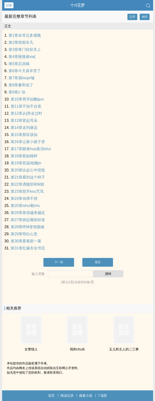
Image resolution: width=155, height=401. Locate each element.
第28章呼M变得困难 (27, 227)
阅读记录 (67, 395)
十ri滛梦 (77, 5)
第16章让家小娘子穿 (28, 142)
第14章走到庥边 (24, 128)
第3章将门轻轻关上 (24, 50)
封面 (9, 5)
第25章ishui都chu (25, 206)
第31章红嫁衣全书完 (28, 248)
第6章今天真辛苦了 (24, 71)
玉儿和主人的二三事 (124, 349)
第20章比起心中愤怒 (28, 170)
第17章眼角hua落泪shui (31, 149)
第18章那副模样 (24, 156)
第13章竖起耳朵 (24, 120)
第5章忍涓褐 (18, 64)
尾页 (98, 262)
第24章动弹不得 (24, 198)
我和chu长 (77, 349)
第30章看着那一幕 (26, 241)
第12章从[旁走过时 (26, 113)
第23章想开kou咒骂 (27, 191)
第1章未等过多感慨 (24, 35)
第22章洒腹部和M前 (27, 184)
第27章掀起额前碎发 (28, 220)
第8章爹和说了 (20, 85)
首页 (51, 395)
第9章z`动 (16, 92)
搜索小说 (85, 395)
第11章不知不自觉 (26, 106)
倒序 (144, 16)
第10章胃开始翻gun (27, 99)
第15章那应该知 (24, 135)
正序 (132, 16)
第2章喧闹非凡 (20, 42)
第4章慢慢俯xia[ (21, 57)
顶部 (102, 395)
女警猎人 (31, 349)
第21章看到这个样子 (28, 177)
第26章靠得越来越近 (28, 213)
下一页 (58, 262)
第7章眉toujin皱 (21, 78)
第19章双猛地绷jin (26, 163)
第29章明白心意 (24, 234)
